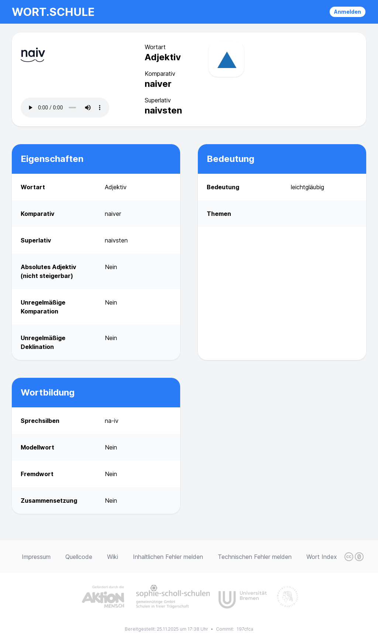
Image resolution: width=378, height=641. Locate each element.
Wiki (112, 556)
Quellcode (78, 556)
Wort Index (321, 556)
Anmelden (347, 12)
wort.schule (53, 11)
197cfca (245, 629)
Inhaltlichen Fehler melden (168, 556)
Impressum (36, 556)
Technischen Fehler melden (255, 556)
